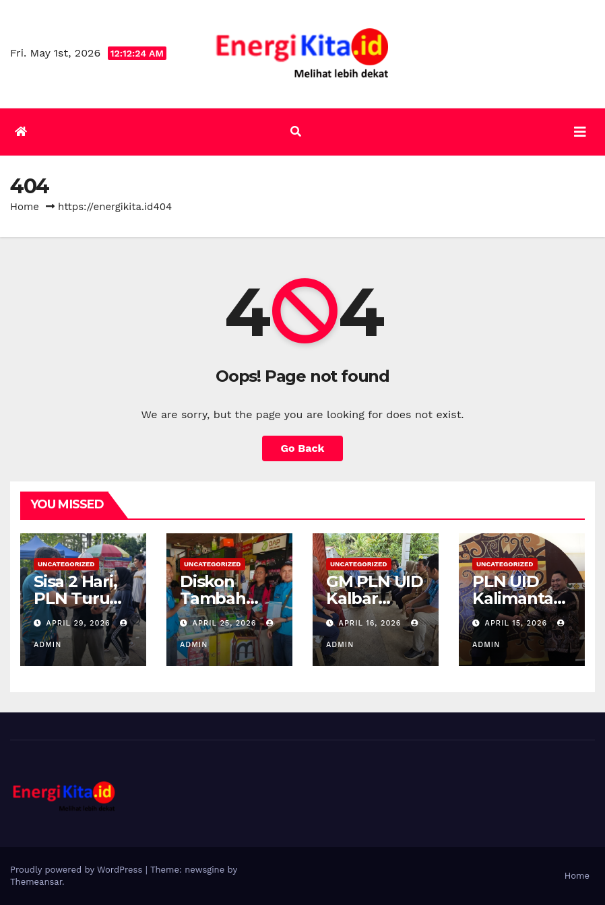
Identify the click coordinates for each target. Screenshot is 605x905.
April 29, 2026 (80, 623)
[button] (295, 131)
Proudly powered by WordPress (78, 870)
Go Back (303, 448)
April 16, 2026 (371, 623)
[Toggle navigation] (580, 132)
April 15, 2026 (517, 623)
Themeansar (36, 882)
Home (24, 207)
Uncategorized (66, 564)
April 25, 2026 (226, 623)
